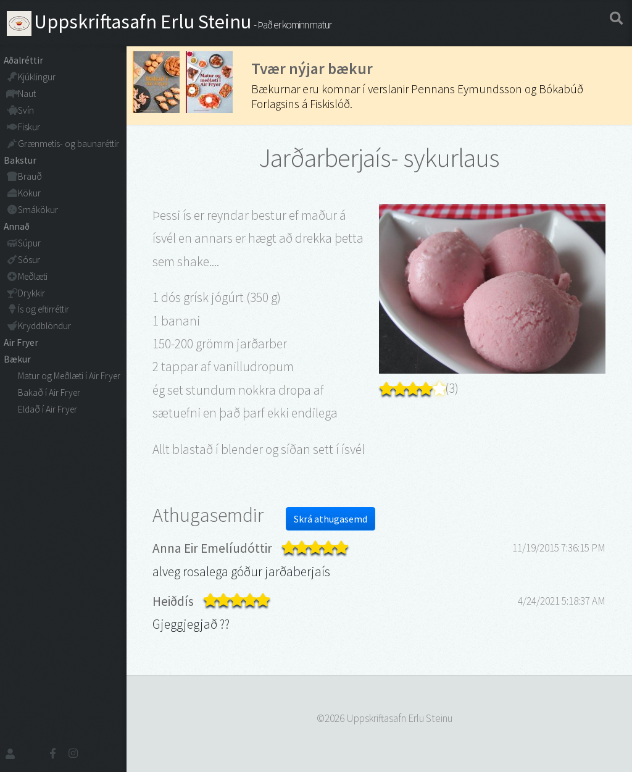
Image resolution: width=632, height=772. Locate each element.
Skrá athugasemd (330, 519)
